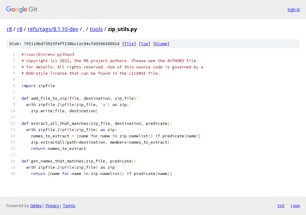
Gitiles (36, 205)
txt (280, 205)
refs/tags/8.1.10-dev (52, 29)
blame (161, 43)
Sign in (293, 9)
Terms (69, 205)
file (129, 43)
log (144, 43)
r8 (9, 29)
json (295, 205)
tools (96, 29)
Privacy (52, 205)
